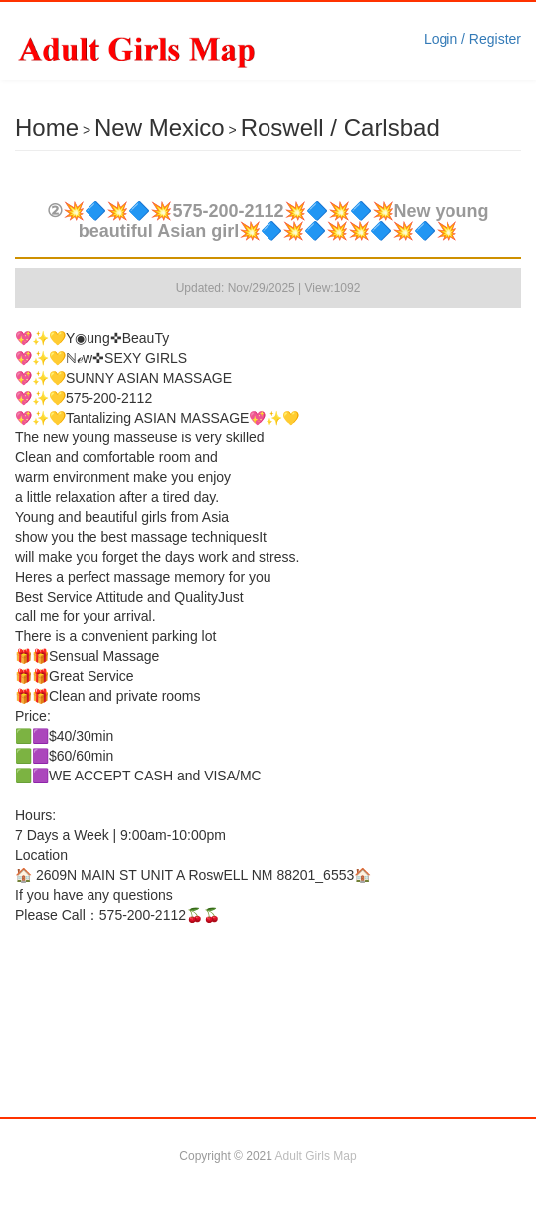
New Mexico (159, 127)
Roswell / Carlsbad (340, 127)
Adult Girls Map (316, 1156)
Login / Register (472, 39)
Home (47, 127)
